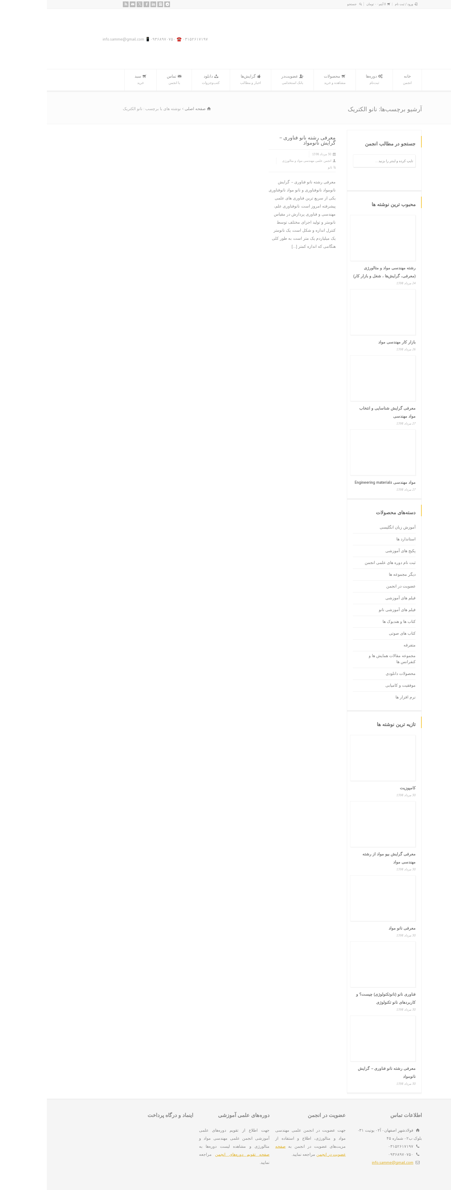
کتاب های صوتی (355, 633)
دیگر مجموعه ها (355, 574)
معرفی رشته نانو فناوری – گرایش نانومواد (260, 140)
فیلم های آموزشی (354, 597)
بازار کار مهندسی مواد (350, 342)
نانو (283, 167)
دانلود (164, 80)
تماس (127, 80)
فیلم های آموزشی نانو (350, 609)
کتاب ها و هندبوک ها (352, 621)
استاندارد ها (359, 539)
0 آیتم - (329, 4)
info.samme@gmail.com (345, 1162)
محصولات (288, 80)
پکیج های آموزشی (354, 550)
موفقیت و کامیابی (354, 685)
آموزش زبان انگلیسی (351, 527)
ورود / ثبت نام (357, 4)
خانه (360, 80)
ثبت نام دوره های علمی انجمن (343, 562)
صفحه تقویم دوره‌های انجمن (195, 1154)
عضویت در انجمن (354, 586)
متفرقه (363, 645)
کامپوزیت (361, 787)
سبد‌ (94, 80)
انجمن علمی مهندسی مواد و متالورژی (259, 161)
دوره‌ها (327, 80)
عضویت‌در (245, 80)
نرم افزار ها (359, 697)
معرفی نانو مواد (355, 928)
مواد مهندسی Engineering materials (338, 482)
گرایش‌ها (203, 80)
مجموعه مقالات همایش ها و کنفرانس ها (345, 658)
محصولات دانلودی (354, 673)
